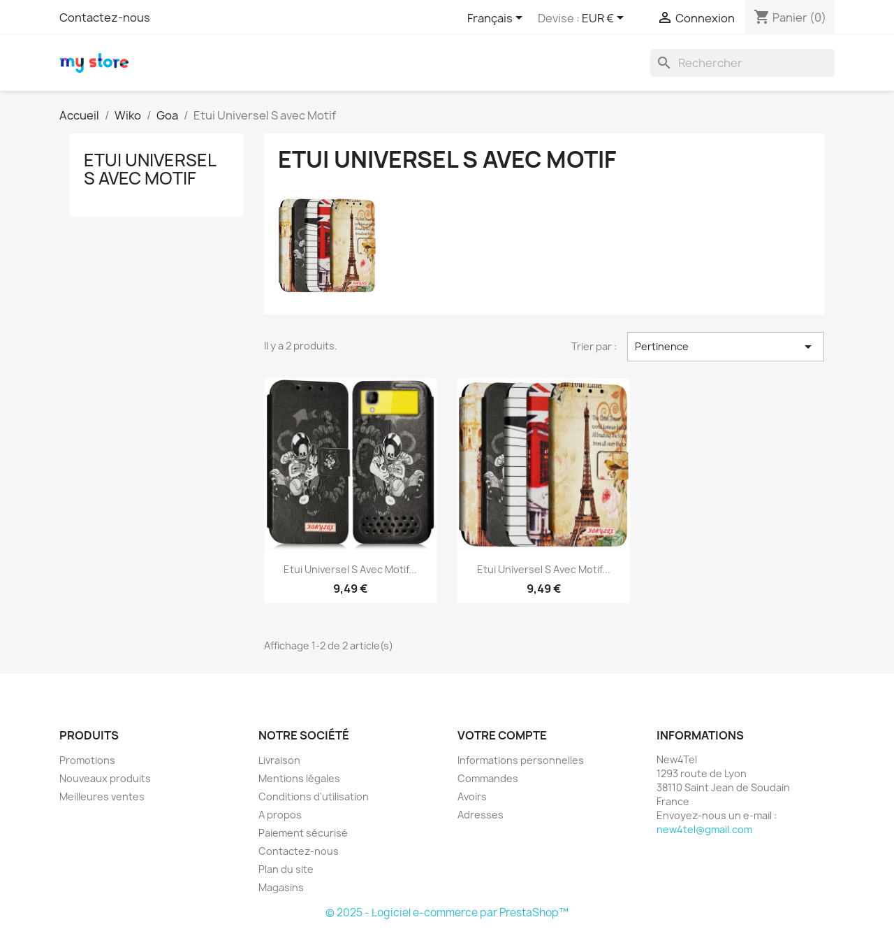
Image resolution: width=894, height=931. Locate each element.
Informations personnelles (520, 760)
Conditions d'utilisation (313, 796)
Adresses (480, 814)
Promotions (87, 760)
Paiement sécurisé (303, 832)
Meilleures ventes (102, 796)
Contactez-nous (104, 17)
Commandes (487, 778)
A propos (280, 814)
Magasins (281, 887)
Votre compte (502, 735)
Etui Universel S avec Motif (150, 169)
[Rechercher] (742, 63)
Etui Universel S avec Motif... (350, 569)
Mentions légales (299, 778)
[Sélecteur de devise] (605, 18)
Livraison (279, 760)
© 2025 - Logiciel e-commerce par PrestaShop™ (447, 912)
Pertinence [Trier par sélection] (725, 346)
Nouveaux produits (105, 778)
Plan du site (286, 869)
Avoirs (472, 796)
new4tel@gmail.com (704, 829)
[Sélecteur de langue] (497, 18)
